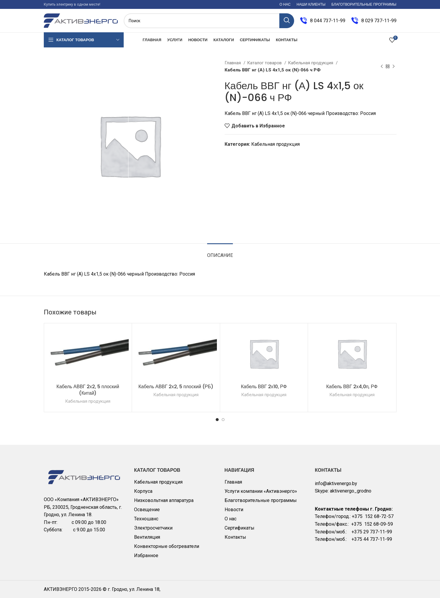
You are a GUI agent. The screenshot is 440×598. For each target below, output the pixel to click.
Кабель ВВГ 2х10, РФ (264, 386)
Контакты (235, 537)
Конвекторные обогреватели (166, 546)
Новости (234, 509)
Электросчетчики (153, 528)
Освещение (147, 509)
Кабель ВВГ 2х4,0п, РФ (352, 386)
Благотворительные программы (261, 500)
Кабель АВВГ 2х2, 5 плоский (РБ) (175, 386)
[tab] (220, 252)
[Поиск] (209, 20)
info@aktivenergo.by (336, 483)
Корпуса (143, 491)
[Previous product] (382, 66)
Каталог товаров (265, 62)
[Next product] (394, 66)
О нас (230, 519)
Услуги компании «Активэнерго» (261, 491)
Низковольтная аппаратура (164, 500)
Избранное (146, 555)
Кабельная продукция (311, 62)
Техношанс (146, 519)
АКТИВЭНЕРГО (61, 589)
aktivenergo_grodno (350, 491)
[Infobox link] (322, 21)
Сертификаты (239, 528)
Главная (233, 62)
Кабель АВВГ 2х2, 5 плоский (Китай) (88, 389)
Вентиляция (147, 537)
